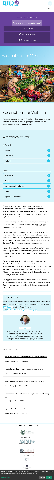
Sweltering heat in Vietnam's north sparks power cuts (24, 369)
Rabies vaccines (40, 224)
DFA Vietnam (8, 307)
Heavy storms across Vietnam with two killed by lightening (26, 356)
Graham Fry (25, 328)
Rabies (7, 181)
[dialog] (27, 475)
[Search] (48, 8)
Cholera (7, 191)
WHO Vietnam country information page (22, 310)
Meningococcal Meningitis (14, 186)
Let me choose (5, 477)
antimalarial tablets (40, 251)
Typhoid (8, 161)
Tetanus (7, 150)
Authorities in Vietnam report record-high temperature (24, 381)
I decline (42, 477)
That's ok (48, 477)
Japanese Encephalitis (13, 197)
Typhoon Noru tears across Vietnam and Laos (21, 409)
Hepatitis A (9, 156)
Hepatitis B (9, 175)
